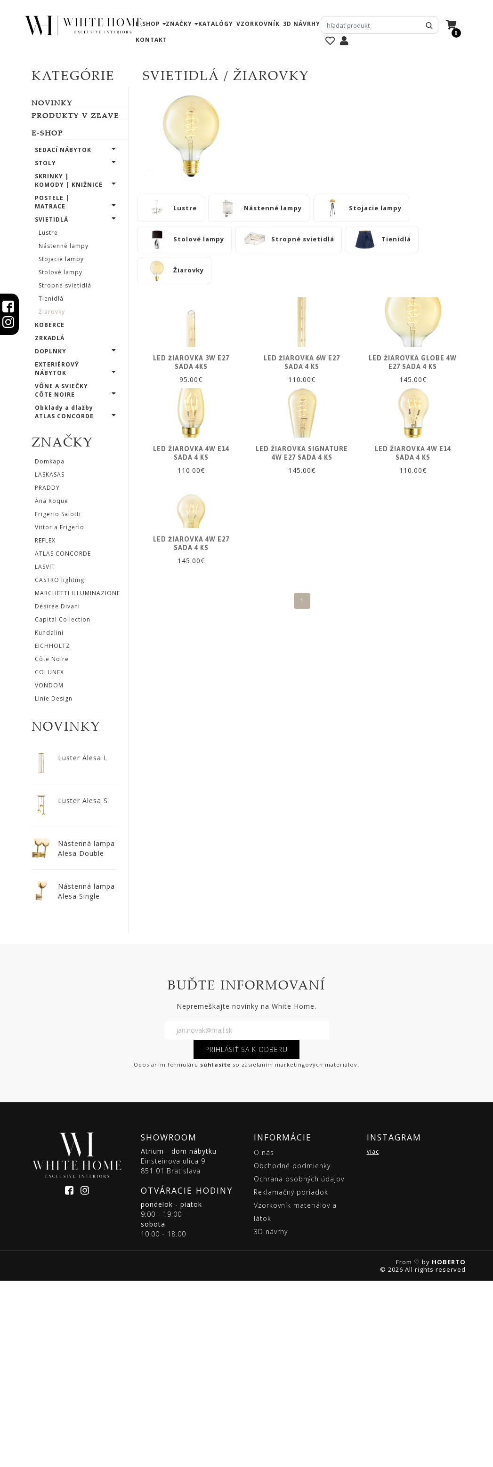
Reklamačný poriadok (291, 1378)
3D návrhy (301, 24)
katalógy (215, 24)
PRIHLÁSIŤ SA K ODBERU (246, 1235)
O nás (264, 1338)
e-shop (148, 24)
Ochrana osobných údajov (299, 1365)
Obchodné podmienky (292, 1351)
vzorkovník (258, 24)
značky (179, 24)
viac (373, 1338)
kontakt (151, 40)
